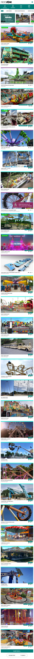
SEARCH (23, 655)
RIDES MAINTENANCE (20, 11)
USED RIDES (9, 11)
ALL (2, 11)
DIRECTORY (12, 655)
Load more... (17, 651)
